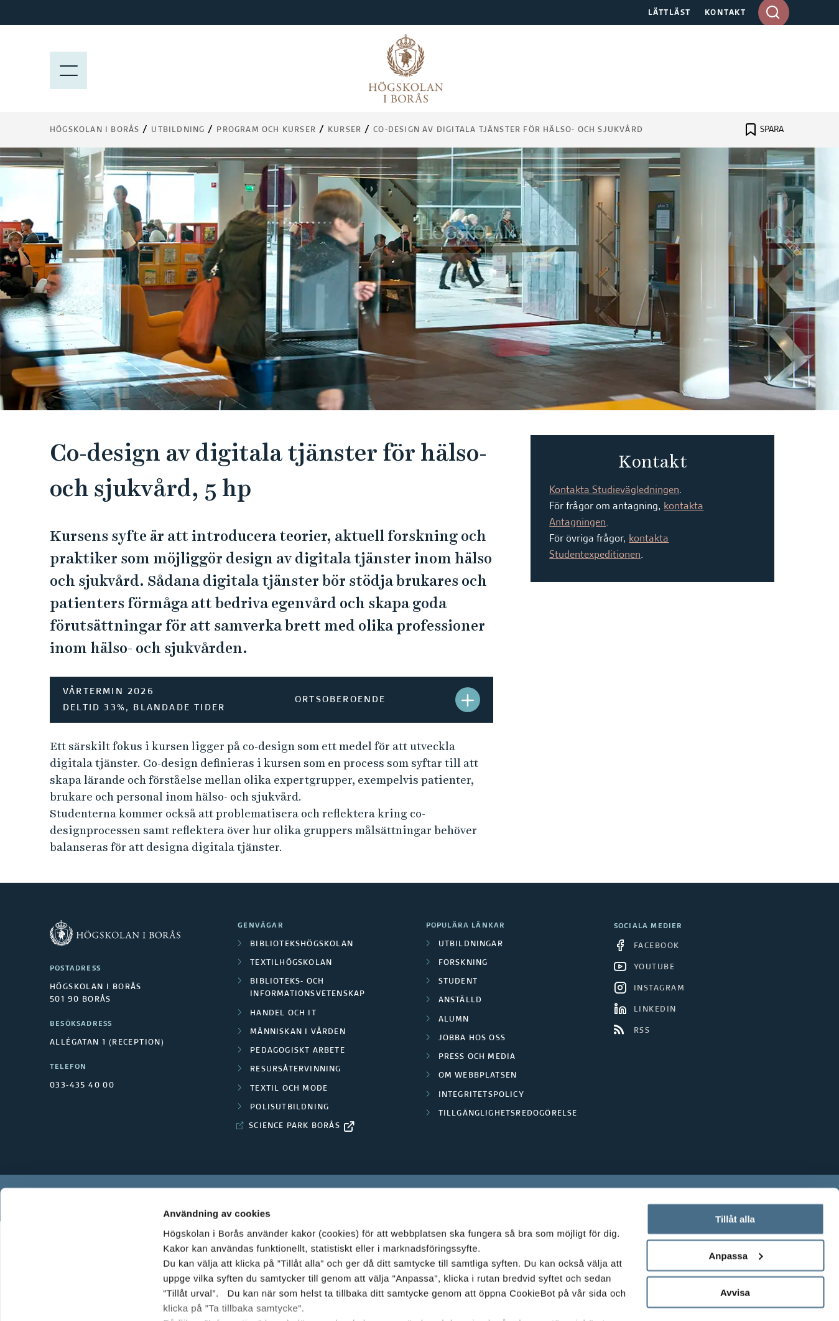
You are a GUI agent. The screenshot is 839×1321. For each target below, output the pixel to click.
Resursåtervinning (295, 1069)
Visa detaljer (190, 1296)
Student (458, 981)
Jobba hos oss (472, 1038)
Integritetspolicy (481, 1095)
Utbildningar (470, 944)
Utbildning (178, 130)
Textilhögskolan (291, 963)
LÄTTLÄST (669, 13)
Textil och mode (289, 1088)
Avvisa (735, 1218)
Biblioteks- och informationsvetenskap (307, 988)
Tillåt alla (735, 1144)
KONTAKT (725, 13)
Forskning (463, 963)
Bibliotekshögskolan (301, 944)
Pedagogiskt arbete (297, 1050)
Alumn (454, 1019)
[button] (467, 699)
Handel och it (283, 1013)
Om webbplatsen (477, 1075)
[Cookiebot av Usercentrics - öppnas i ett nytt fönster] (80, 1296)
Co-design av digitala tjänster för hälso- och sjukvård (508, 130)
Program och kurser (266, 130)
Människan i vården (298, 1032)
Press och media (477, 1057)
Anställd (460, 1000)
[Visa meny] (68, 68)
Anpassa (735, 1181)
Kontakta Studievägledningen (614, 490)
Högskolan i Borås (94, 130)
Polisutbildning (289, 1107)
